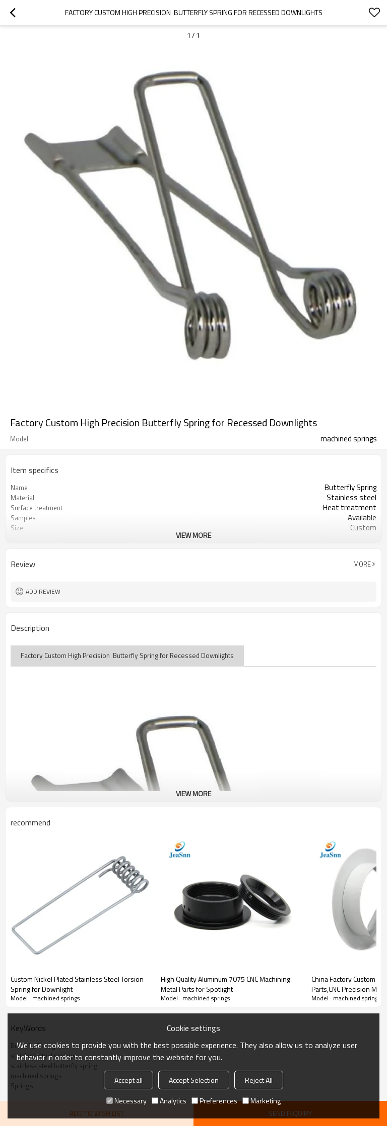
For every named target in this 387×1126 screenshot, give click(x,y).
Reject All (259, 1080)
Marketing (261, 1100)
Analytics (169, 1100)
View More (193, 535)
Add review (43, 591)
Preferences (214, 1100)
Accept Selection (194, 1080)
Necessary (126, 1100)
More (362, 564)
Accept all (128, 1080)
